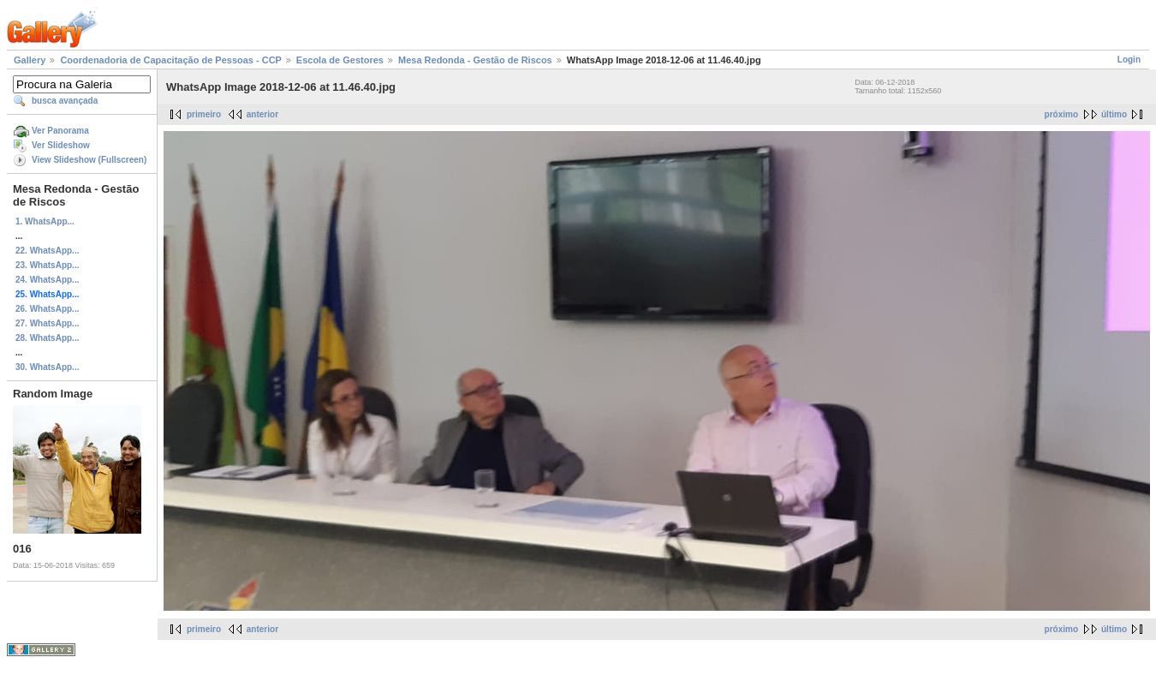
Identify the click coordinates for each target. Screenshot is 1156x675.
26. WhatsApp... (47, 309)
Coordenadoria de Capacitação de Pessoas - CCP (170, 60)
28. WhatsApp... (47, 338)
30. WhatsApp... (47, 367)
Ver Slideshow (61, 145)
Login (1129, 59)
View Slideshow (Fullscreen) (89, 159)
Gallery (29, 60)
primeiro (204, 114)
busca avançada (65, 100)
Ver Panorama (60, 130)
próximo (1061, 114)
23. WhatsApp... (47, 265)
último (1114, 114)
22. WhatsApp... (47, 250)
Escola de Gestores (340, 60)
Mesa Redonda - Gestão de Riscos (475, 60)
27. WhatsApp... (47, 323)
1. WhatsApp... (44, 221)
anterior (262, 114)
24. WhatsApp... (47, 279)
